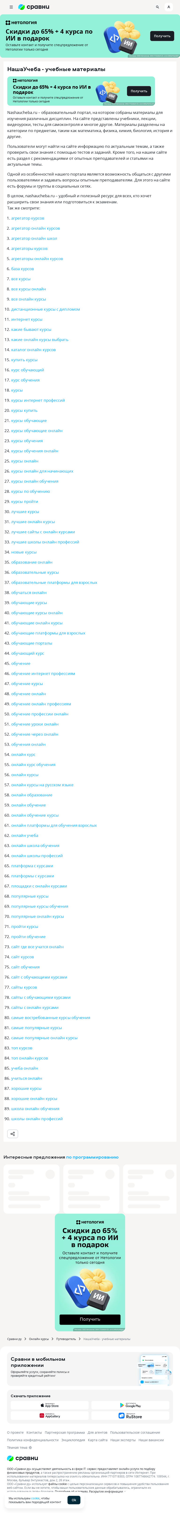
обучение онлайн (28, 693)
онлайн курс (23, 754)
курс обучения (25, 380)
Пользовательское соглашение (135, 1432)
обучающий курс (27, 653)
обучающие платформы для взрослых (48, 633)
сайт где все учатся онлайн (37, 946)
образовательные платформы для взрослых (54, 582)
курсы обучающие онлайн (37, 430)
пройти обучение (28, 936)
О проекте (15, 1432)
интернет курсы (26, 319)
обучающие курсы (29, 602)
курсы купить (24, 410)
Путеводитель (66, 1339)
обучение (20, 663)
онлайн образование (31, 795)
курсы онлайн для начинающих (42, 471)
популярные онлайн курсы (37, 916)
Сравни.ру (14, 1339)
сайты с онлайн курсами (35, 1007)
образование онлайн (31, 562)
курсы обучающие (29, 420)
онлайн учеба (24, 835)
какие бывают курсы (31, 329)
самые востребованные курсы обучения (50, 1017)
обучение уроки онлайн (35, 724)
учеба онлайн (24, 1068)
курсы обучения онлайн (34, 450)
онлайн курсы (24, 774)
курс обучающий (27, 370)
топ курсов (21, 1048)
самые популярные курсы (36, 1027)
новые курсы (24, 552)
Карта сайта (98, 1440)
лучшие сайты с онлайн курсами (43, 531)
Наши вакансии (151, 1440)
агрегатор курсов (28, 218)
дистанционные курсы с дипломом (45, 309)
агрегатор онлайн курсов (35, 228)
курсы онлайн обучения (34, 481)
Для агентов (97, 1432)
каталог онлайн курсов (33, 349)
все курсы (20, 278)
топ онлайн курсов (29, 1058)
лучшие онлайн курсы (33, 521)
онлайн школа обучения (35, 845)
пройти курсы (24, 926)
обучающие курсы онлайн (37, 612)
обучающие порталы (31, 643)
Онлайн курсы (39, 1339)
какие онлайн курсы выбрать (39, 339)
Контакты (34, 1432)
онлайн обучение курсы (35, 815)
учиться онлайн (26, 1078)
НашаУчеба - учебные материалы (106, 1339)
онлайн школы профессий (37, 855)
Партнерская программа (65, 1432)
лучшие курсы (25, 511)
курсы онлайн (24, 461)
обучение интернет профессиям (43, 673)
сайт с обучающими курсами (39, 977)
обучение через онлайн (34, 734)
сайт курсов (22, 956)
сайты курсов (24, 987)
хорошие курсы (26, 1088)
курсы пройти (24, 501)
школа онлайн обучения (35, 1108)
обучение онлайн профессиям (41, 703)
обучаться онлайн (29, 592)
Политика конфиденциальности (33, 1440)
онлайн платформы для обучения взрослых (54, 825)
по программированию (92, 1157)
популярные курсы (30, 896)
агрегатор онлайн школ (34, 238)
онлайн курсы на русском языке (42, 784)
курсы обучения (27, 440)
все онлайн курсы (28, 299)
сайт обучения (25, 967)
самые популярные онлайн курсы (44, 1037)
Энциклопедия (73, 1440)
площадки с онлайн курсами (39, 886)
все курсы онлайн (28, 289)
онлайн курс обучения (33, 764)
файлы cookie (57, 1484)
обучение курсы (27, 683)
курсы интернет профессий (38, 400)
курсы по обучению (30, 491)
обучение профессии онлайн (40, 714)
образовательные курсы (35, 572)
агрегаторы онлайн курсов (37, 258)
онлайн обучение (28, 805)
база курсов (22, 268)
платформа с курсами (32, 865)
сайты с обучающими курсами (41, 997)
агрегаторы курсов (29, 248)
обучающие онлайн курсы (37, 623)
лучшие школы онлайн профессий (45, 542)
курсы (17, 390)
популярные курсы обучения (39, 906)
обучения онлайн (28, 744)
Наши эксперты (123, 1440)
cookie (35, 1498)
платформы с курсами (32, 876)
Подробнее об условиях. (71, 1491)
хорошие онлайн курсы (34, 1098)
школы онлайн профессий (37, 1118)
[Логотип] (90, 1458)
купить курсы (24, 359)
